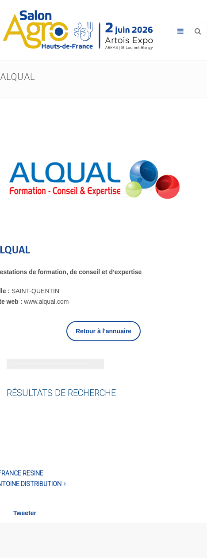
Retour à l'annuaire (103, 331)
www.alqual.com (46, 301)
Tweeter (24, 513)
